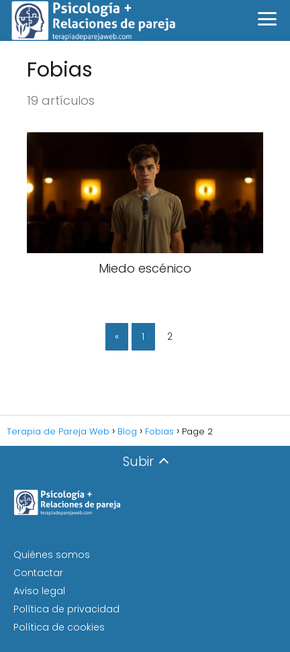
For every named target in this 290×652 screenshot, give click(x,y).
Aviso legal (39, 591)
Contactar (38, 572)
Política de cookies (59, 627)
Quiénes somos (51, 554)
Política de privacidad (66, 609)
